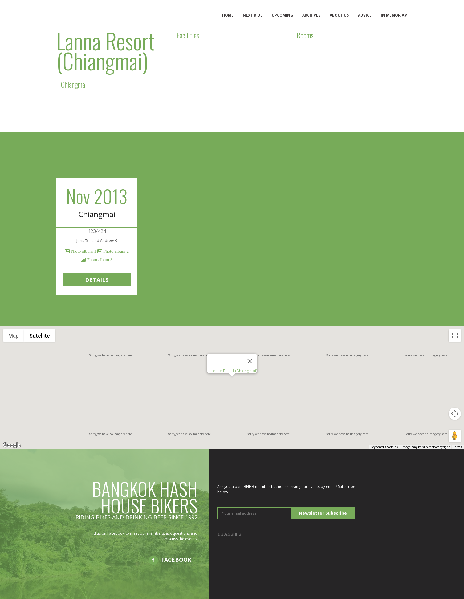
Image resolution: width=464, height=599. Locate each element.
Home (228, 15)
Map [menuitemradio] (13, 335)
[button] (232, 382)
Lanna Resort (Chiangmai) (234, 370)
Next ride (253, 15)
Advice (365, 15)
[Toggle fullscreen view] (455, 335)
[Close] (249, 361)
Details (96, 279)
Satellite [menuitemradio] (39, 335)
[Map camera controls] (455, 414)
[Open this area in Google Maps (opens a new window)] (12, 445)
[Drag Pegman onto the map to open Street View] (455, 436)
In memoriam (394, 15)
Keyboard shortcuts (384, 447)
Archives (311, 15)
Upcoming (282, 15)
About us (339, 15)
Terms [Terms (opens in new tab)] (457, 447)
